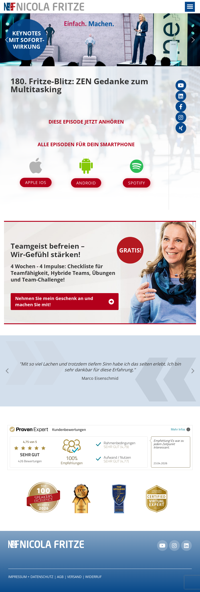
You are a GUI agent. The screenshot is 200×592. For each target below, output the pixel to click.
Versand (74, 576)
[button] (190, 7)
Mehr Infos (180, 429)
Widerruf (93, 576)
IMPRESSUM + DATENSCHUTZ (30, 576)
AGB (60, 576)
